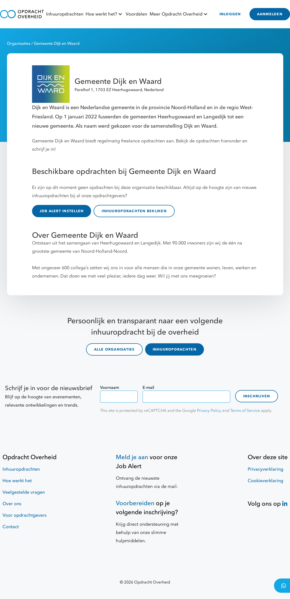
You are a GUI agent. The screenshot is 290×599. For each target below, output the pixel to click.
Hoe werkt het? (104, 14)
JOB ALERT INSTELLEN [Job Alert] (62, 211)
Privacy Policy (209, 410)
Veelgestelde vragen (24, 492)
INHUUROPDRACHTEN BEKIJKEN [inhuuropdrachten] (134, 211)
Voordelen (136, 14)
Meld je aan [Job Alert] (132, 457)
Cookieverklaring (265, 481)
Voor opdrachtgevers (25, 515)
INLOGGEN (230, 14)
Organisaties (19, 43)
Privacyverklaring (265, 469)
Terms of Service (245, 410)
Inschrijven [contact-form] (256, 396)
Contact (11, 527)
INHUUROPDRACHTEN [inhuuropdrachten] (174, 349)
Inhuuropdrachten (64, 14)
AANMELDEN (269, 14)
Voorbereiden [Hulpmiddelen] (135, 503)
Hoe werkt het (17, 481)
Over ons (12, 504)
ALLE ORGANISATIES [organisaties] (114, 349)
